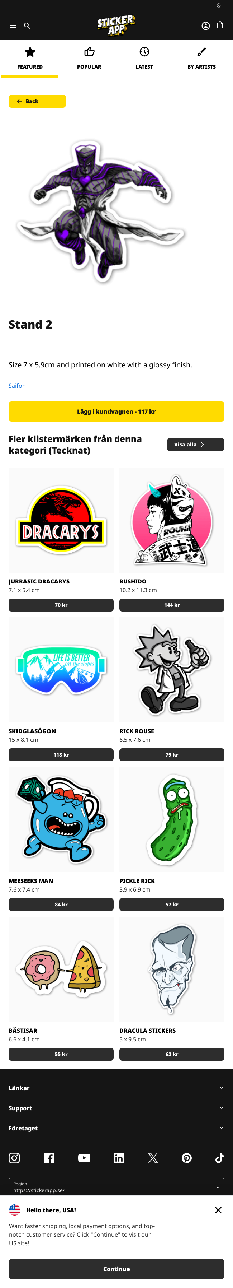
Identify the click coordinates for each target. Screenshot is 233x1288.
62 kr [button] (172, 1054)
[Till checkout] (220, 24)
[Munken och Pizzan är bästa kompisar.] (61, 969)
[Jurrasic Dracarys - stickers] (61, 520)
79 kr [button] (172, 754)
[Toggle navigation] (13, 26)
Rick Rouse (136, 731)
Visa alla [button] (189, 444)
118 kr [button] (61, 754)
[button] (113, 1187)
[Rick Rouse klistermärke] (171, 669)
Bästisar (23, 1030)
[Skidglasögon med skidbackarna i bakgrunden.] (61, 669)
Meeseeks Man (31, 881)
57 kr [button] (172, 904)
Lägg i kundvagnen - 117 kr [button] (116, 411)
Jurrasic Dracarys (39, 581)
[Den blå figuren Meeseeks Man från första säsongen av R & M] (61, 819)
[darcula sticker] (171, 969)
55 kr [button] (61, 1054)
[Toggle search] (26, 26)
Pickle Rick (137, 881)
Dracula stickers (147, 1030)
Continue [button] (116, 1269)
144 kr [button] (172, 604)
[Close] (218, 1210)
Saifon (17, 386)
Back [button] (27, 101)
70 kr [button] (61, 604)
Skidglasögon (32, 731)
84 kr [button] (61, 904)
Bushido (133, 581)
